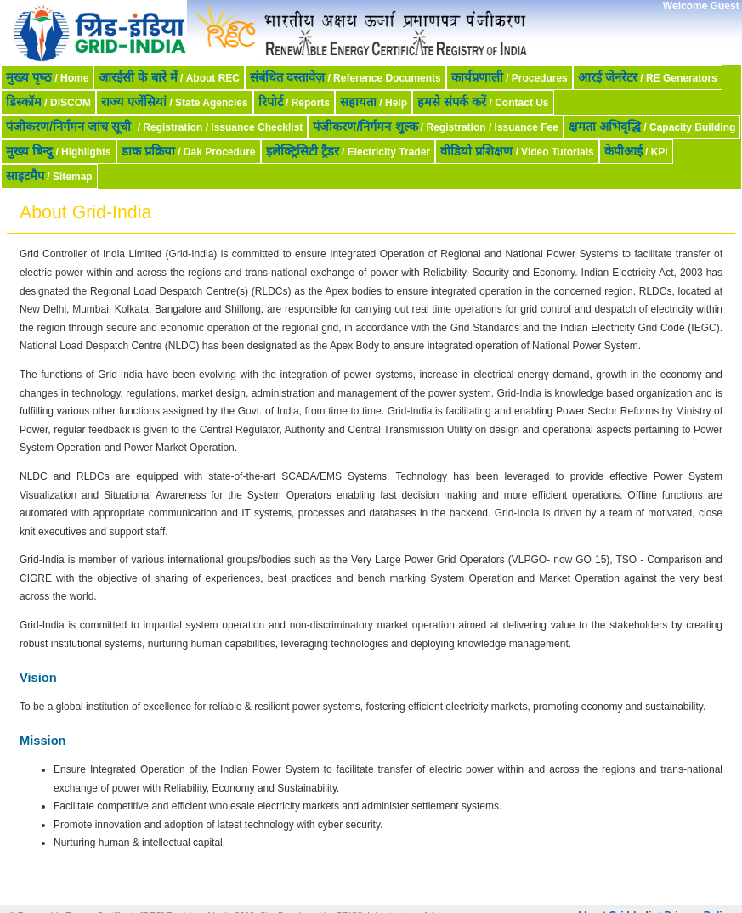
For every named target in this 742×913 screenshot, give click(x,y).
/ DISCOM (48, 102)
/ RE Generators (647, 77)
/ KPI (636, 151)
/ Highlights (58, 151)
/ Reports (294, 102)
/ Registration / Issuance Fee (435, 126)
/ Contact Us (483, 102)
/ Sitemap (49, 176)
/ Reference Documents (345, 77)
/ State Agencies (174, 102)
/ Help (373, 102)
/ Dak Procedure (189, 151)
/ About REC (169, 77)
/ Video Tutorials (517, 151)
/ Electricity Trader (348, 151)
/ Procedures (509, 77)
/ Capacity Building (652, 126)
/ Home (47, 77)
